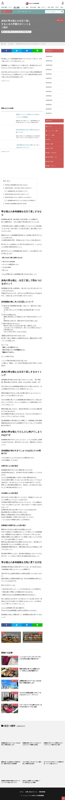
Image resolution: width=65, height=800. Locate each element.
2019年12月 (49, 56)
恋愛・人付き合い (52, 152)
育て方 (28, 31)
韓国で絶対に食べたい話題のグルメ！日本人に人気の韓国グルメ (29, 669)
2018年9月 (49, 104)
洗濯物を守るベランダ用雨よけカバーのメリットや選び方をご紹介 (53, 743)
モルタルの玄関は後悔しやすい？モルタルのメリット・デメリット (30, 693)
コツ (12, 31)
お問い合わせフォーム (31, 792)
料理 (26, 11)
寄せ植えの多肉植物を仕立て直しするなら (15, 185)
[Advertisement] (21, 93)
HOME (4, 43)
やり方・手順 (21, 31)
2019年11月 (49, 61)
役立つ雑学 (17, 7)
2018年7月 (49, 113)
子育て (57, 7)
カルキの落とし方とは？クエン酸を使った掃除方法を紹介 (32, 762)
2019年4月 (49, 87)
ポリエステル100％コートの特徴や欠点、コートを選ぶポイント (54, 762)
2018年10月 (49, 100)
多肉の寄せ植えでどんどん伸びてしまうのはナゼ (17, 197)
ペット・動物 (24, 7)
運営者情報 (42, 792)
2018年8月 (49, 109)
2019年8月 (49, 74)
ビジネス (49, 126)
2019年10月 (49, 65)
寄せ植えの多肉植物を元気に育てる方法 (14, 203)
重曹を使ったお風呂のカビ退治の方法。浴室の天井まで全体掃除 (10, 762)
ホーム (21, 792)
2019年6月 (49, 82)
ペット (14, 11)
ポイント (15, 31)
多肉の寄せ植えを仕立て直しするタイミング (16, 194)
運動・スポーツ (42, 7)
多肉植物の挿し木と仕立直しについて (16, 191)
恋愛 (23, 11)
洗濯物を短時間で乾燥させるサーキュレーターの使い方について (10, 781)
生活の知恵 (33, 7)
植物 (25, 31)
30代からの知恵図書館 (37, 795)
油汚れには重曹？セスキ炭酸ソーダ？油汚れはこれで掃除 (31, 781)
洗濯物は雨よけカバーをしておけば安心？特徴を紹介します (30, 682)
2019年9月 (49, 69)
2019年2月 (49, 96)
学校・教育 (51, 7)
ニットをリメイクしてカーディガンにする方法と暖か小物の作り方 (30, 658)
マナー (30, 11)
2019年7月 (49, 78)
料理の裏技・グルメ (6, 7)
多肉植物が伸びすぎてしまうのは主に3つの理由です (19, 200)
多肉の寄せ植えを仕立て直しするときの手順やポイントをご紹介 (30, 43)
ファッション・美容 (52, 130)
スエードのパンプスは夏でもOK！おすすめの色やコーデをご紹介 (30, 706)
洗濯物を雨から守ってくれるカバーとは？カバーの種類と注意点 (32, 743)
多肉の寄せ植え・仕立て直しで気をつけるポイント (17, 188)
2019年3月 (49, 91)
